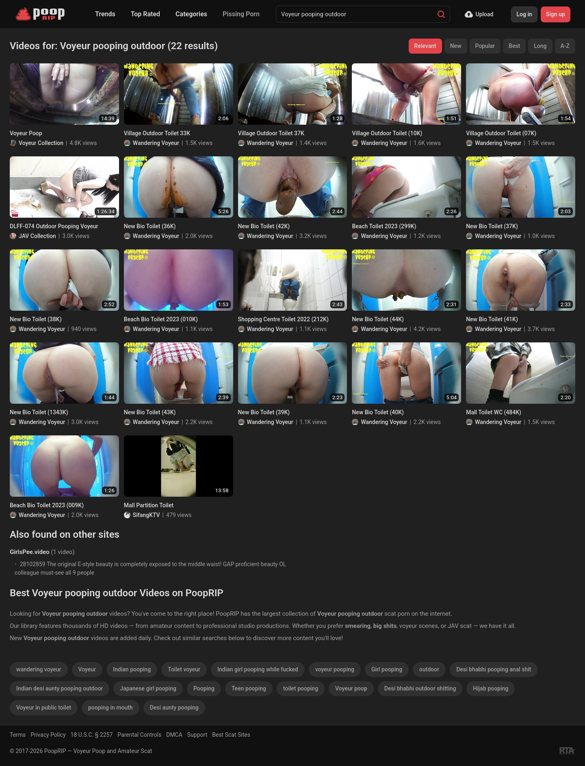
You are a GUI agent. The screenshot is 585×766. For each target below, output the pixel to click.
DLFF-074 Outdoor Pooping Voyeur (54, 226)
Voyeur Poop (26, 133)
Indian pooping (132, 669)
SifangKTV (146, 515)
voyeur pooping (334, 669)
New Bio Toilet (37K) (492, 226)
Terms (18, 734)
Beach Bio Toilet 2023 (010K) (161, 319)
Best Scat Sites (231, 734)
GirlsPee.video (29, 552)
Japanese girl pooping (148, 688)
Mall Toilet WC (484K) (493, 412)
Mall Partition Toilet (148, 505)
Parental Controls (139, 734)
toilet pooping (300, 688)
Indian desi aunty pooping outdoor (59, 688)
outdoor (429, 669)
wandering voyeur (38, 669)
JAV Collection (37, 236)
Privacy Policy (47, 734)
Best (514, 46)
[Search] (441, 14)
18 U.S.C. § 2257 (92, 734)
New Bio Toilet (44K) (378, 319)
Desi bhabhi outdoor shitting (420, 688)
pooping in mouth (110, 707)
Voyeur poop (351, 688)
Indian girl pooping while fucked (257, 669)
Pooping (203, 688)
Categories (191, 14)
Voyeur (87, 669)
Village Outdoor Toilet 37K (271, 133)
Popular (485, 46)
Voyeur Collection (41, 143)
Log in (524, 14)
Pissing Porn (241, 14)
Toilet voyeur (184, 669)
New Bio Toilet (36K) (150, 226)
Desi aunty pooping (174, 707)
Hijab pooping (490, 688)
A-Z (565, 46)
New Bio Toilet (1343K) (39, 412)
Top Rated (145, 14)
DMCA (174, 734)
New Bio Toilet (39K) (264, 412)
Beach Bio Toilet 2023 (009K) (47, 505)
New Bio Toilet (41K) (492, 319)
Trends (105, 14)
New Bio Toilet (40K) (378, 412)
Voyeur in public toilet (43, 707)
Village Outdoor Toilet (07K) (501, 133)
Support (197, 734)
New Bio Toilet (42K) (264, 226)
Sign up (555, 14)
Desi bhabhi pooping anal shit (493, 669)
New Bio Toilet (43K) (150, 412)
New (456, 46)
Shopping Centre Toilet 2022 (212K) (283, 319)
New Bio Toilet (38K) (36, 319)
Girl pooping (386, 669)
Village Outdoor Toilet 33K (157, 133)
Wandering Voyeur (156, 143)
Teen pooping (249, 688)
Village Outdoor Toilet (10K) (387, 133)
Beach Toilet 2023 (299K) (384, 226)
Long (540, 46)
